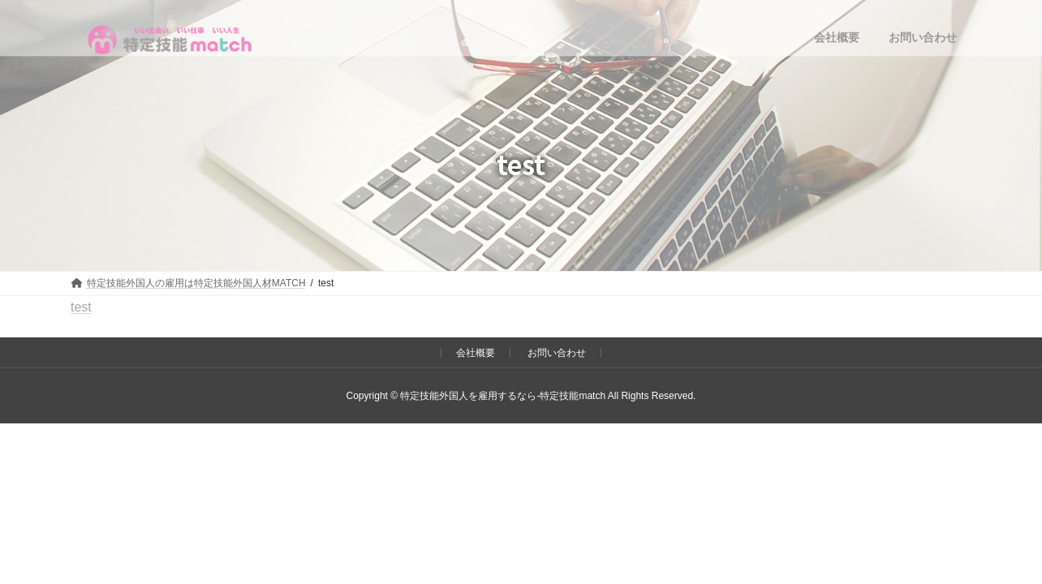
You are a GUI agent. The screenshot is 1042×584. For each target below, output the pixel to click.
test (81, 307)
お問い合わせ (556, 353)
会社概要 (475, 353)
